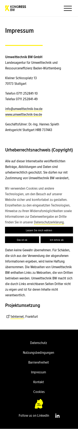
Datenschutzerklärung (49, 222)
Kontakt (38, 382)
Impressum (38, 372)
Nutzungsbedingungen (38, 352)
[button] (66, 8)
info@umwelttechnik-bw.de (23, 108)
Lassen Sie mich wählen (39, 230)
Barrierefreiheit (38, 362)
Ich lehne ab (57, 239)
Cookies (39, 391)
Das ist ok (22, 239)
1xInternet (15, 316)
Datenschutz (38, 342)
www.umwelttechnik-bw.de (23, 114)
